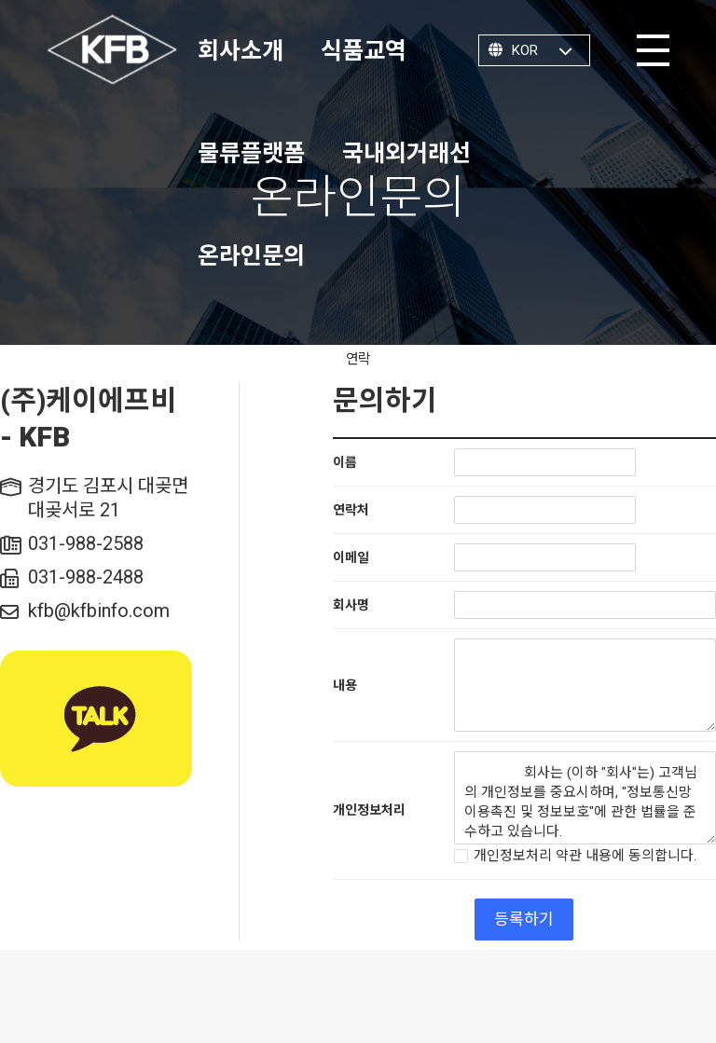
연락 (358, 358)
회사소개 (240, 50)
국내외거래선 (406, 153)
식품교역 (363, 50)
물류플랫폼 (251, 153)
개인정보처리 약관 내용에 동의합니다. (575, 857)
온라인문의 (251, 255)
